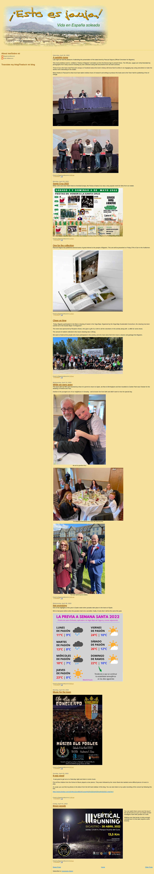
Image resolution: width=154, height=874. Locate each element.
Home (103, 867)
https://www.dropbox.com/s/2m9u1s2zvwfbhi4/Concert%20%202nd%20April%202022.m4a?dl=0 (83, 792)
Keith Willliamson (8, 58)
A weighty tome (60, 57)
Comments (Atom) (67, 871)
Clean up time (59, 320)
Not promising (60, 605)
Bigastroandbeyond (9, 56)
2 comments (56, 240)
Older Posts (149, 867)
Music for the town (62, 692)
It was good (58, 775)
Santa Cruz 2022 (61, 183)
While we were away (63, 384)
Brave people (59, 806)
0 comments (56, 176)
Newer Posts (57, 867)
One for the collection (63, 245)
